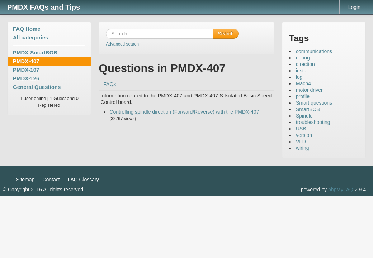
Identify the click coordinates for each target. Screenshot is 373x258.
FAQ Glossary (83, 179)
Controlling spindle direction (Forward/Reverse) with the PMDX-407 (184, 112)
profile (303, 96)
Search (225, 34)
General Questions (37, 87)
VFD (301, 141)
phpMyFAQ (340, 189)
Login (354, 7)
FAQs (109, 84)
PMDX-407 (26, 61)
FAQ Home (27, 29)
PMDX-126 (26, 78)
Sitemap (25, 179)
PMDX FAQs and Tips (43, 7)
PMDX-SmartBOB (35, 52)
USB (301, 129)
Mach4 (303, 83)
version (304, 135)
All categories (30, 37)
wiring (302, 148)
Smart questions (314, 103)
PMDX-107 (26, 70)
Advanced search (122, 44)
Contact (51, 179)
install (302, 70)
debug (303, 58)
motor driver (309, 90)
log (299, 77)
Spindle (304, 116)
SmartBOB (308, 109)
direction (305, 64)
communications (314, 51)
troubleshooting (313, 122)
